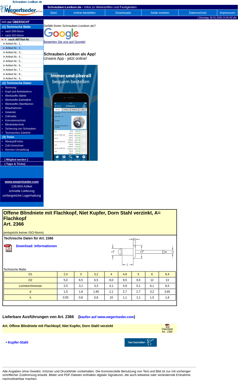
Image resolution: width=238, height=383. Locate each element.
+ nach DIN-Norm (12, 31)
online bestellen (84, 13)
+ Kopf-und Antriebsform (16, 91)
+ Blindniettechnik (12, 124)
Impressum (227, 13)
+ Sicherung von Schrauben (18, 128)
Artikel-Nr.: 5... (14, 61)
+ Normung (8, 87)
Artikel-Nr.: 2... (14, 47)
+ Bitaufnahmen (11, 108)
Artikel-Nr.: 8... (14, 74)
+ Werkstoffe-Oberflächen (17, 103)
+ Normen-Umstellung (15, 149)
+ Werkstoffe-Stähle (13, 95)
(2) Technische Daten (16, 83)
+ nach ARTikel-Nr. (17, 39)
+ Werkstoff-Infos (12, 141)
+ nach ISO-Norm (12, 35)
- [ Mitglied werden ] (14, 159)
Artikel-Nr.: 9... (14, 78)
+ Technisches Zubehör (16, 132)
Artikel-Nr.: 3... (14, 52)
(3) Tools (7, 137)
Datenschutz (197, 13)
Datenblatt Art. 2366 (167, 330)
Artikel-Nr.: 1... (14, 43)
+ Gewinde (8, 112)
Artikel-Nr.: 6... (14, 65)
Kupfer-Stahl (18, 342)
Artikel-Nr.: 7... (14, 69)
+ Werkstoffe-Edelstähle (16, 99)
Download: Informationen (36, 246)
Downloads (123, 13)
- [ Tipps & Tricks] (13, 163)
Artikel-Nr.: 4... (14, 56)
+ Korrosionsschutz (13, 120)
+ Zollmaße (8, 116)
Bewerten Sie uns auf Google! (65, 42)
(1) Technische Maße (16, 27)
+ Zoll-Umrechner (12, 145)
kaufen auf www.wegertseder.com (106, 317)
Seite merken (160, 13)
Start (53, 13)
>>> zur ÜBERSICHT (15, 22)
